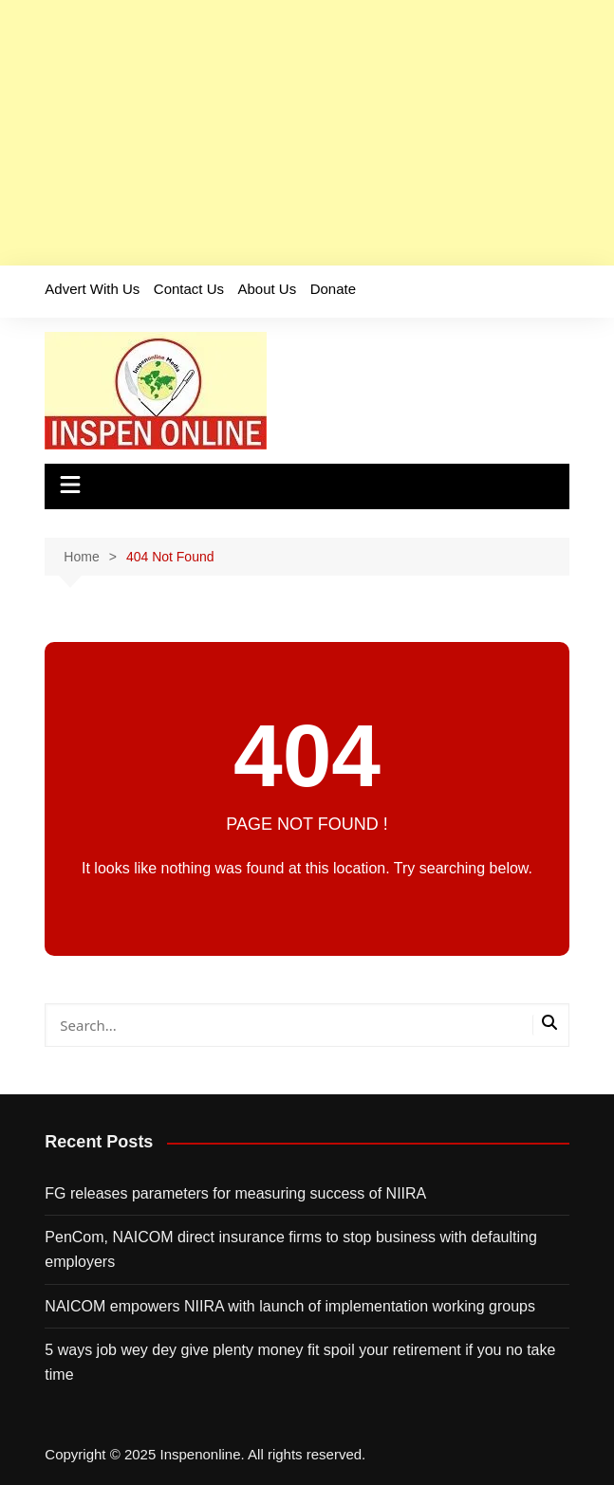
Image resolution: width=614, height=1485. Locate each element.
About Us (266, 289)
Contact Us (189, 289)
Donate (333, 289)
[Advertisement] (307, 133)
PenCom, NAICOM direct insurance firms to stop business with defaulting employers (290, 1249)
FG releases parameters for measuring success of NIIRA (235, 1193)
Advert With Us (92, 289)
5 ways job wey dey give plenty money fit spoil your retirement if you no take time (300, 1362)
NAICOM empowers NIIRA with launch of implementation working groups (290, 1306)
